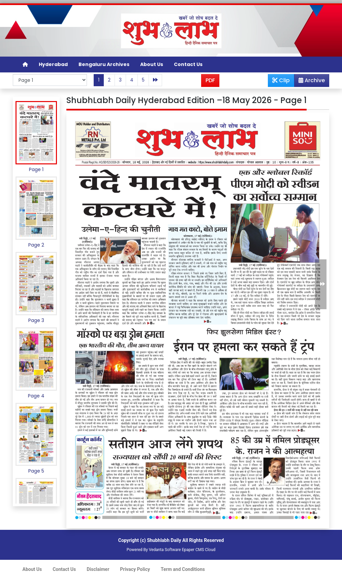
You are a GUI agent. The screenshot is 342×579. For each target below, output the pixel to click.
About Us (151, 64)
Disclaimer (98, 569)
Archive (309, 81)
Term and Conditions (183, 569)
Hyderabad (53, 64)
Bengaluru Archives (104, 64)
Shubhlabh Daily (164, 540)
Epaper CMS (193, 549)
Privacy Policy (135, 569)
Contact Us (188, 64)
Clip (281, 80)
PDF (210, 80)
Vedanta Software (165, 549)
